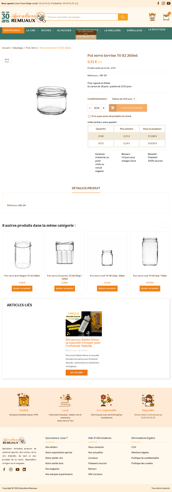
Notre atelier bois (54, 463)
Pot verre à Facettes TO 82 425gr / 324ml (64, 277)
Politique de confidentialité (145, 457)
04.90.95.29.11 (70, 3)
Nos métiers (51, 447)
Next (167, 225)
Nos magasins (52, 468)
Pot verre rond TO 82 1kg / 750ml (150, 275)
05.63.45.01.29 (46, 3)
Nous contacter (96, 447)
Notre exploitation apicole (58, 452)
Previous (161, 225)
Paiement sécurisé (97, 463)
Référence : (93, 75)
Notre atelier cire (54, 457)
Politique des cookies (142, 463)
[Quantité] (96, 108)
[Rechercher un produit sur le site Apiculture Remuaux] (123, 17)
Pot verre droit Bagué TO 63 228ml (22, 275)
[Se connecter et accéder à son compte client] (152, 17)
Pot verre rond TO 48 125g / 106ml (107, 275)
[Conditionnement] (124, 99)
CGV (133, 447)
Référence (12, 205)
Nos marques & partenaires (59, 474)
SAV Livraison (95, 474)
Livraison (93, 457)
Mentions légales (140, 452)
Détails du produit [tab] (86, 188)
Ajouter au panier (126, 108)
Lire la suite (76, 372)
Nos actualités (95, 452)
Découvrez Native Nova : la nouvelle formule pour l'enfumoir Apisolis (83, 343)
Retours (92, 468)
